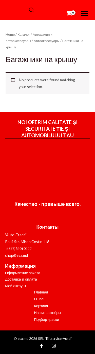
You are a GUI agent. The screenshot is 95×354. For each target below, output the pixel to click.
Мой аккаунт (15, 286)
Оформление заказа (22, 273)
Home (10, 34)
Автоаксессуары (46, 41)
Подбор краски (46, 319)
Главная (41, 292)
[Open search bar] (31, 10)
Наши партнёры (47, 312)
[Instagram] (53, 346)
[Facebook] (41, 346)
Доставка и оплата (21, 279)
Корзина (41, 306)
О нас (39, 299)
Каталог (23, 34)
